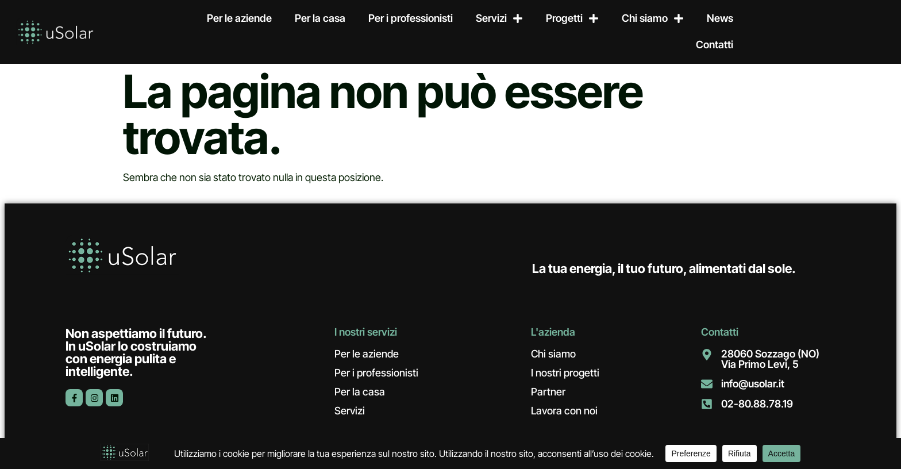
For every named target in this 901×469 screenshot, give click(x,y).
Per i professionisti (410, 18)
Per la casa (320, 18)
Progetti (572, 18)
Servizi (499, 18)
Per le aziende (239, 18)
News (720, 18)
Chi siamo (653, 18)
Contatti (714, 45)
